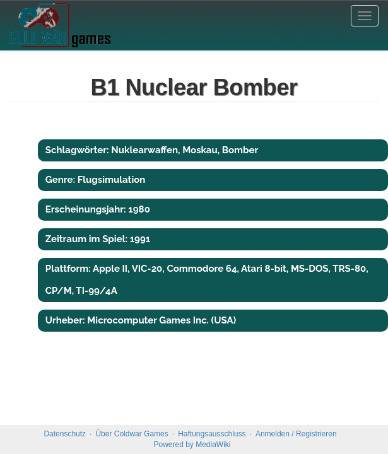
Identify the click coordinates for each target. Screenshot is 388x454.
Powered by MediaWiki (191, 444)
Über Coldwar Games (131, 433)
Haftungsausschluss (211, 433)
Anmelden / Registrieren (296, 433)
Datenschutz (65, 433)
